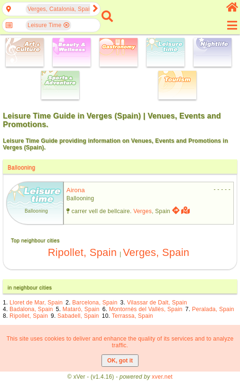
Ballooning (21, 167)
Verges (142, 211)
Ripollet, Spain (82, 252)
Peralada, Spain (213, 309)
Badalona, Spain (31, 309)
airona (75, 190)
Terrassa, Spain (132, 316)
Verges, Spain (156, 252)
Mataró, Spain (81, 309)
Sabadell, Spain (78, 316)
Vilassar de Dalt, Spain (157, 302)
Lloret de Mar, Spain (36, 302)
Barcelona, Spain (94, 302)
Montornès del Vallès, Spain (146, 309)
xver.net (162, 376)
